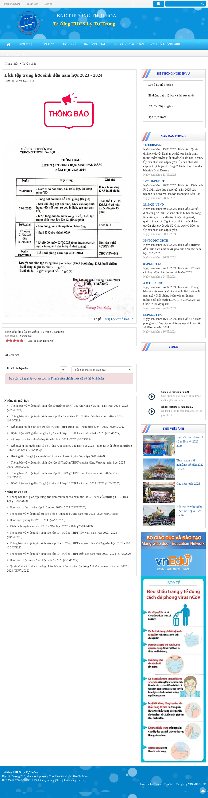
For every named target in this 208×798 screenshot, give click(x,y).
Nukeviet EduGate (164, 784)
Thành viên (32, 3)
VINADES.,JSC (197, 784)
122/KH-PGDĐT (153, 181)
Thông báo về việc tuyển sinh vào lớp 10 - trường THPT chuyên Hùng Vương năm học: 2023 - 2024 (71, 543)
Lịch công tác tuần (128, 44)
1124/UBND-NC (153, 145)
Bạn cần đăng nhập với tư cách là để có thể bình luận (56, 378)
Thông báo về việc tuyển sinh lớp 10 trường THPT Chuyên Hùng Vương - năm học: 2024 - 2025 (69, 405)
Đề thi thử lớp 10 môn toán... (177, 406)
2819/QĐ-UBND (153, 204)
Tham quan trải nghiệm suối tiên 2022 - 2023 (189, 465)
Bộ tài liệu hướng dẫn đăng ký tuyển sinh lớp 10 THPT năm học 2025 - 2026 (57, 483)
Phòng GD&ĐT (12, 3)
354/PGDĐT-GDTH (155, 240)
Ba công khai (94, 44)
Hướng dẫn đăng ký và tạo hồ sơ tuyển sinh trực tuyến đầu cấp (50, 456)
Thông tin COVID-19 (21, 54)
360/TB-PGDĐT (153, 283)
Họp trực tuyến (157, 117)
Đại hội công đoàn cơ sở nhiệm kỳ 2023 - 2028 (189, 441)
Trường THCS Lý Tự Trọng (84, 24)
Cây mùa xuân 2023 (188, 483)
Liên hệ (49, 3)
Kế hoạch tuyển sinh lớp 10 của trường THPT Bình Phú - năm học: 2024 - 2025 (59, 426)
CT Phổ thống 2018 (165, 44)
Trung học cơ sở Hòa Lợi (118, 319)
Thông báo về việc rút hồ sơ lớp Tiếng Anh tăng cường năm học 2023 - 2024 (56, 513)
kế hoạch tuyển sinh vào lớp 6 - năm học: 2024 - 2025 (43, 439)
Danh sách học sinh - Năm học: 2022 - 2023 (36, 560)
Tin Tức (48, 44)
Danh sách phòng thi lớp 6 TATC (29, 520)
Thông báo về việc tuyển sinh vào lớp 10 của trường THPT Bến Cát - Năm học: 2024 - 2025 (67, 416)
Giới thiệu (27, 44)
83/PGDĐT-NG (152, 264)
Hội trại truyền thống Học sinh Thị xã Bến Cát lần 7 (189, 511)
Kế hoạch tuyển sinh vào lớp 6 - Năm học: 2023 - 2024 (43, 526)
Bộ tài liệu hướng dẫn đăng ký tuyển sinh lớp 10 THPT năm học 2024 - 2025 (57, 433)
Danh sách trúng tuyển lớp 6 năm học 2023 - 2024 (40, 507)
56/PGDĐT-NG (152, 314)
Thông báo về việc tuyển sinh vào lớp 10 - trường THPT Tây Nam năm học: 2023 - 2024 (63, 532)
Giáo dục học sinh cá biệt (175, 391)
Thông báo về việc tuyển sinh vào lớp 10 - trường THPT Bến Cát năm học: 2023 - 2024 (63, 553)
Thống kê (68, 44)
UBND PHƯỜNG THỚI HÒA (84, 15)
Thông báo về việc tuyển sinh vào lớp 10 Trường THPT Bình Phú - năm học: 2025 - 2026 (65, 473)
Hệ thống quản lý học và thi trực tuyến (171, 95)
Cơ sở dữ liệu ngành (160, 84)
